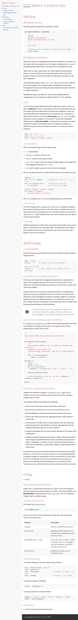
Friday (3, 25)
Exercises (6, 30)
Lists (4, 15)
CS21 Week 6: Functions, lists (10, 6)
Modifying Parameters (9, 13)
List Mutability (7, 19)
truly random (55, 494)
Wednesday (5, 17)
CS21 (27, 5)
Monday (4, 8)
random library (40, 504)
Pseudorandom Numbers (10, 28)
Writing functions (8, 10)
